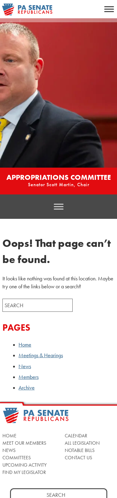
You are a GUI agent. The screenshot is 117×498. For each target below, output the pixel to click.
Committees (16, 457)
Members (29, 377)
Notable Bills (80, 450)
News (25, 366)
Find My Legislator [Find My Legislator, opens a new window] (24, 472)
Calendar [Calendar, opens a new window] (76, 435)
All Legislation (82, 443)
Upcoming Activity (24, 465)
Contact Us (78, 457)
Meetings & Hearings (41, 355)
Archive (27, 387)
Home (25, 344)
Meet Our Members (24, 443)
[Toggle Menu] (109, 9)
